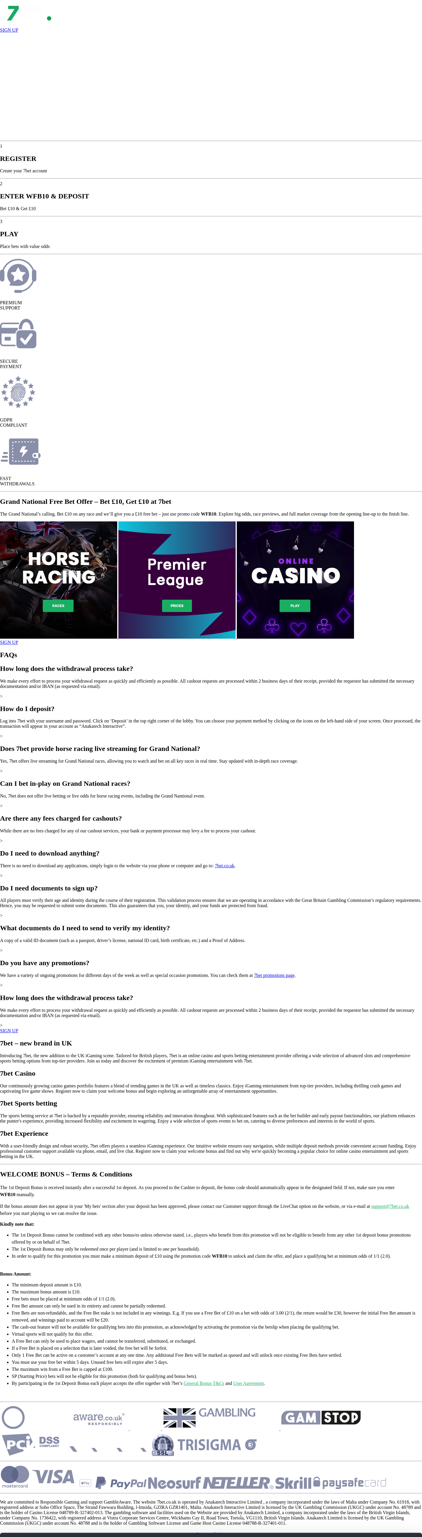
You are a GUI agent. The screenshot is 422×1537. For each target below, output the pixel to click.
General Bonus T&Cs (204, 1383)
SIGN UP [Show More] (9, 1030)
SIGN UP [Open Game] (9, 642)
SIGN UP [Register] (9, 30)
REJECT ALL (373, 1501)
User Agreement (248, 1383)
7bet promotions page (274, 975)
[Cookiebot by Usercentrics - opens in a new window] (38, 1525)
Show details (90, 1525)
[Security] (78, 1428)
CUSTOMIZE (373, 1484)
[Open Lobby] (29, 24)
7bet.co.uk (224, 865)
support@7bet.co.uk (390, 1206)
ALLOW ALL (373, 1467)
